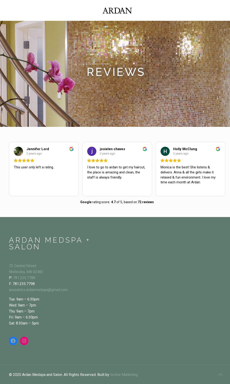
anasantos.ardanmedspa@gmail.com (38, 290)
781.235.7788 (24, 278)
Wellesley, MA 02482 (26, 272)
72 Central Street (22, 266)
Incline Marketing (124, 374)
